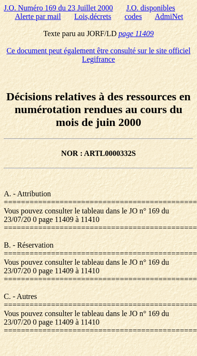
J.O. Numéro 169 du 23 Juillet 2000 (58, 8)
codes (133, 16)
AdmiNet (169, 16)
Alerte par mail (38, 16)
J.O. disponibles (150, 8)
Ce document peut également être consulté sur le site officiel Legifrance (99, 55)
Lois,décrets (92, 16)
